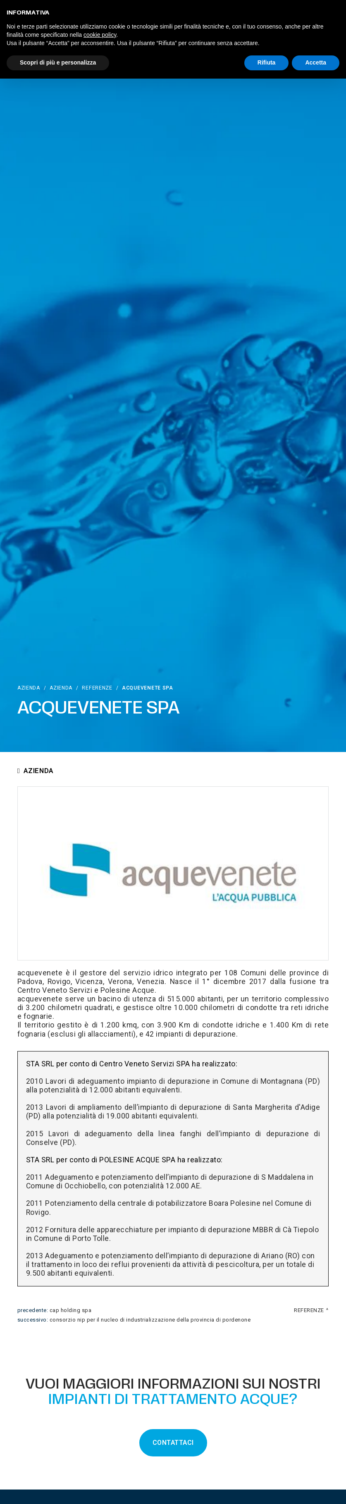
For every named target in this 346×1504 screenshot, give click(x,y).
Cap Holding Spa (71, 1310)
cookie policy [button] (100, 34)
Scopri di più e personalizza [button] (58, 62)
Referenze (97, 688)
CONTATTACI (173, 1443)
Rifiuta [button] (267, 62)
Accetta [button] (315, 62)
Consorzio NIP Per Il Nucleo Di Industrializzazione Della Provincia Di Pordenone (150, 1320)
